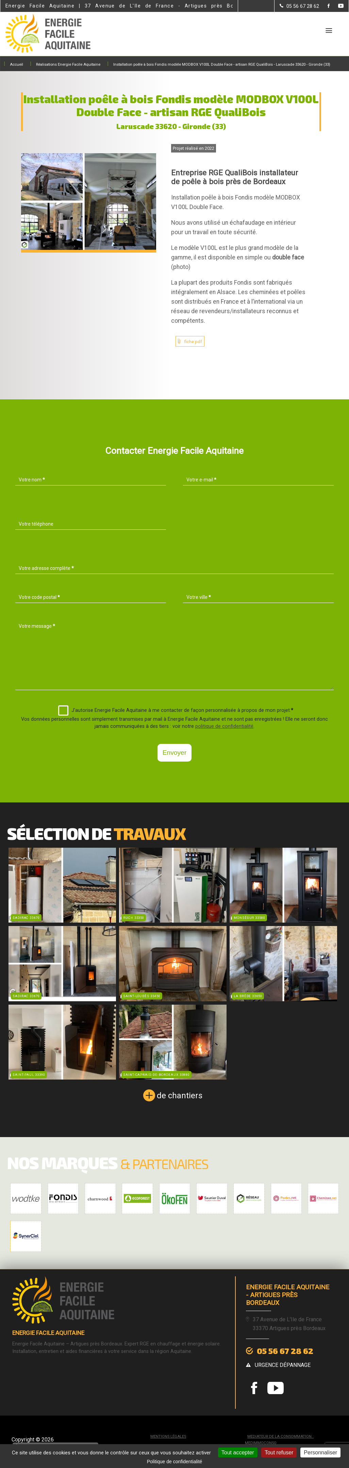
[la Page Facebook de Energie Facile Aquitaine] (324, 6)
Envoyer (174, 752)
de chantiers (179, 1095)
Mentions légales (168, 1436)
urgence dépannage (283, 1365)
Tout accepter (237, 1452)
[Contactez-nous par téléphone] (299, 6)
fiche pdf (193, 341)
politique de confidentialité (224, 726)
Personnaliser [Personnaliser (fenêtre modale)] (320, 1452)
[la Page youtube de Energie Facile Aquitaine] (337, 6)
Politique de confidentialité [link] (174, 1461)
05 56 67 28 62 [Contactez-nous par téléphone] (285, 1351)
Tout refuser (279, 1452)
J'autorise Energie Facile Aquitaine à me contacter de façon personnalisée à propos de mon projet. (175, 710)
